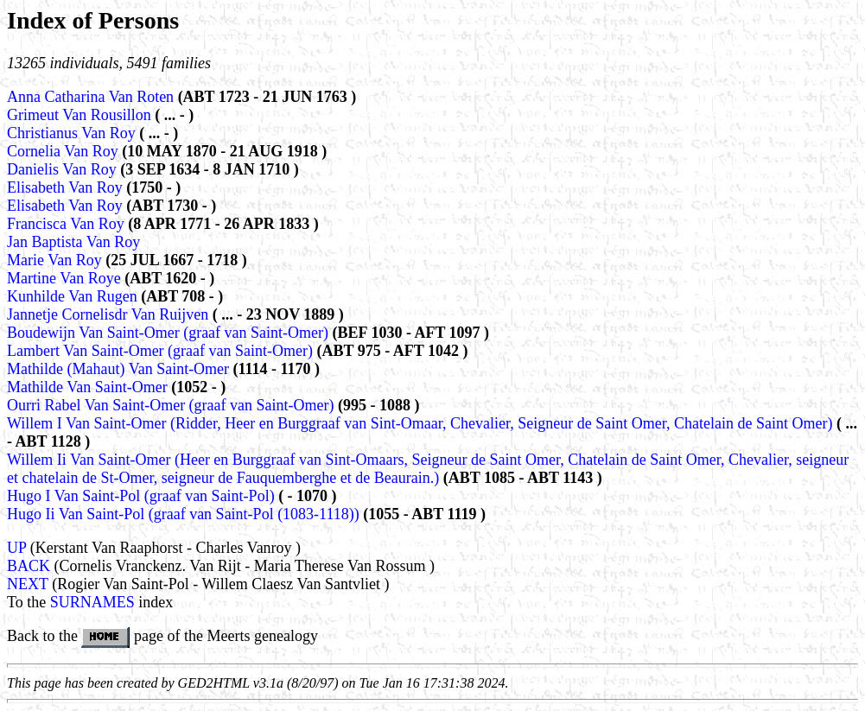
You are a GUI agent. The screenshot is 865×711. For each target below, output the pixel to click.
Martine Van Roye (65, 278)
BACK (28, 566)
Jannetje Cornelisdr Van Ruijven (110, 314)
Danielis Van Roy (63, 169)
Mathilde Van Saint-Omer (89, 387)
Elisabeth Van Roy (66, 187)
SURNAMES (92, 602)
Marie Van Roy (56, 260)
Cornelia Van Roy (64, 151)
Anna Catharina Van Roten (92, 96)
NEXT (27, 584)
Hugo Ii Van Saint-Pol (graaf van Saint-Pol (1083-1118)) (183, 514)
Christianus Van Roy (73, 133)
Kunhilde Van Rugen (74, 296)
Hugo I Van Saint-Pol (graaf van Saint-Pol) (141, 496)
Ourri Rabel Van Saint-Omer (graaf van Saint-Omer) (170, 405)
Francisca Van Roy (67, 223)
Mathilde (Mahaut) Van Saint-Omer (120, 369)
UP (16, 547)
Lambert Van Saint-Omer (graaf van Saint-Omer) (160, 350)
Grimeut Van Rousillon (81, 115)
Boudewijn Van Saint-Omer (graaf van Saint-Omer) (167, 332)
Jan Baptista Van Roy (73, 242)
